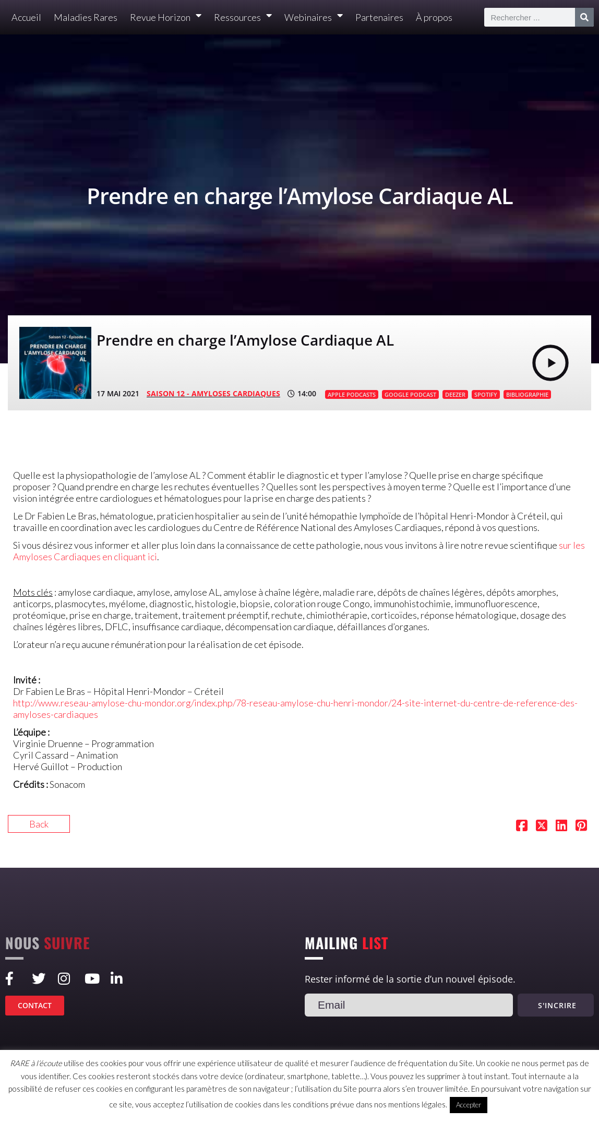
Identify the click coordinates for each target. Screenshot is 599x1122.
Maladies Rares (85, 17)
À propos (434, 17)
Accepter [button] (468, 1105)
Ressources (243, 17)
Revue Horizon (165, 17)
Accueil (26, 17)
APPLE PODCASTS (352, 394)
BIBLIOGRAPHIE (527, 394)
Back (39, 824)
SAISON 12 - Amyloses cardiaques (213, 393)
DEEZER (455, 394)
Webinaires (313, 17)
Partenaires (379, 17)
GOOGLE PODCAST (410, 394)
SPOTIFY (485, 394)
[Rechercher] (584, 17)
